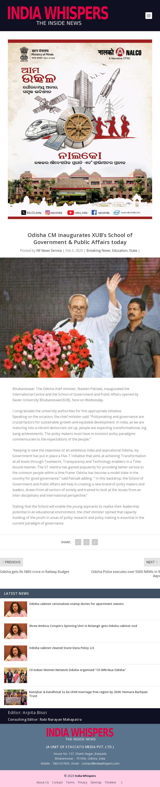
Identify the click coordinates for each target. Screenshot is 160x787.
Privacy (82, 782)
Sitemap (95, 782)
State (133, 250)
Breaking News (98, 250)
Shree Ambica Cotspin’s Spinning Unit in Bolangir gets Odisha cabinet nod (83, 626)
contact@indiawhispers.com (100, 763)
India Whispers (85, 776)
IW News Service (49, 250)
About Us (42, 782)
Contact (57, 782)
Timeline (110, 782)
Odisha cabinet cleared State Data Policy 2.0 (61, 648)
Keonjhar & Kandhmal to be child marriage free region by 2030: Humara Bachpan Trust (88, 694)
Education (120, 250)
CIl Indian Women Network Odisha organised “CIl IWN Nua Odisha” (77, 670)
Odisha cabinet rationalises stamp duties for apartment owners (76, 604)
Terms (70, 782)
